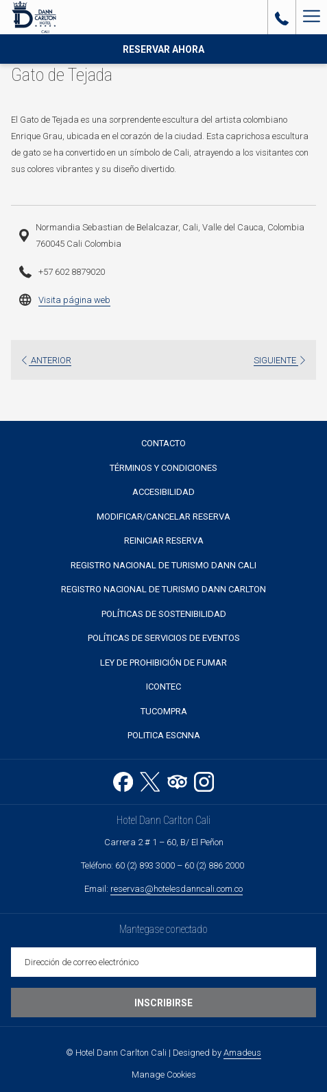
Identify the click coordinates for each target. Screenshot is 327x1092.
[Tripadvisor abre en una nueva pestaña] (177, 780)
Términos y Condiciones (163, 468)
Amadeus (242, 1052)
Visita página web (74, 300)
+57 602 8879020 (71, 272)
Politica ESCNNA (164, 735)
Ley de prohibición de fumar (163, 662)
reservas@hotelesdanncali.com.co (176, 889)
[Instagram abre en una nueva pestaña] (204, 780)
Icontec (163, 686)
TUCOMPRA (164, 711)
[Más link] (311, 17)
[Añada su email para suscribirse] (163, 962)
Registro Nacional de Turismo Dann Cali (163, 565)
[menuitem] (163, 443)
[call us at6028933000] (282, 17)
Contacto (163, 443)
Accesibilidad (163, 492)
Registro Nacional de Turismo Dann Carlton (163, 589)
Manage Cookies (164, 1074)
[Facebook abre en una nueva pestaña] (123, 780)
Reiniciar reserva (164, 540)
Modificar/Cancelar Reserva (163, 516)
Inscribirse (163, 1002)
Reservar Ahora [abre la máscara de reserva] (163, 49)
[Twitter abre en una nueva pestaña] (150, 780)
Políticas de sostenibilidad (163, 614)
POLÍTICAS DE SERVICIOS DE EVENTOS (164, 638)
